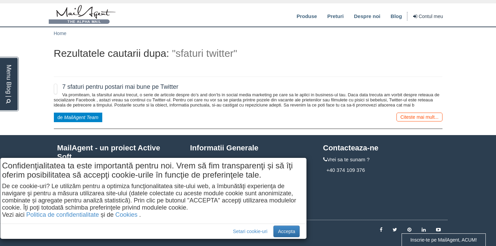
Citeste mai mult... (419, 117)
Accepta (286, 231)
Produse (307, 16)
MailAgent (82, 14)
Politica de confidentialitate (62, 214)
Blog (396, 16)
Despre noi (367, 16)
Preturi (335, 16)
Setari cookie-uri (250, 231)
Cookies (126, 214)
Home (60, 33)
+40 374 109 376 (346, 170)
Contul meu (428, 16)
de (78, 117)
